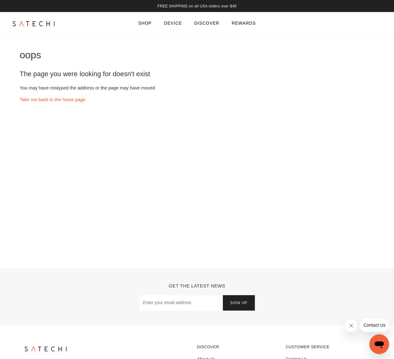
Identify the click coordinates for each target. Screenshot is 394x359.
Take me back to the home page (52, 99)
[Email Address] (181, 303)
